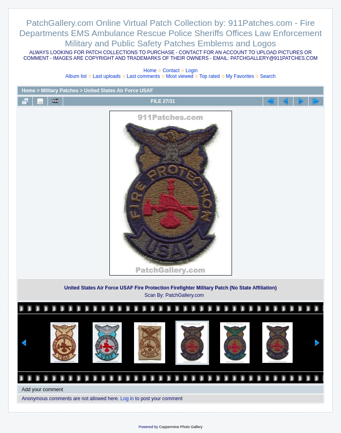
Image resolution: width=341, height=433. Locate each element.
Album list (76, 76)
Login (192, 70)
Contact (171, 70)
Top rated (209, 76)
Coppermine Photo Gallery (180, 427)
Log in (127, 398)
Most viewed (179, 76)
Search (267, 76)
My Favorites (240, 76)
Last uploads (106, 76)
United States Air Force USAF (118, 90)
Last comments (143, 76)
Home (150, 70)
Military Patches (59, 90)
